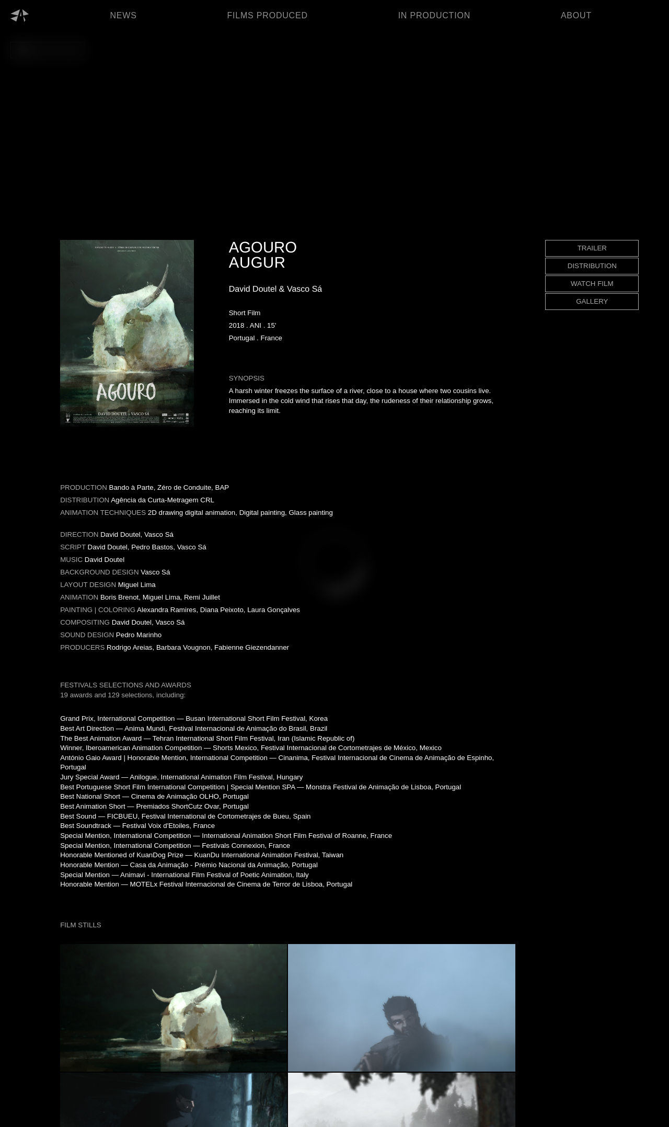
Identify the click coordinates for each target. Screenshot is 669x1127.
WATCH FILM (592, 284)
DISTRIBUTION (592, 266)
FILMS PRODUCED (267, 15)
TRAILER (592, 248)
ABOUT (576, 15)
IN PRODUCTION (434, 15)
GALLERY (592, 301)
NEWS (123, 15)
